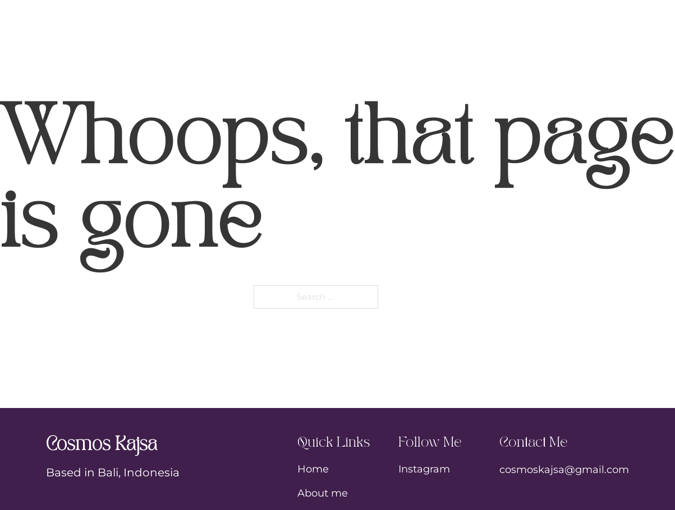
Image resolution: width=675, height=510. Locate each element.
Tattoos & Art (354, 15)
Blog (527, 15)
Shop (456, 15)
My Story (237, 15)
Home (149, 15)
